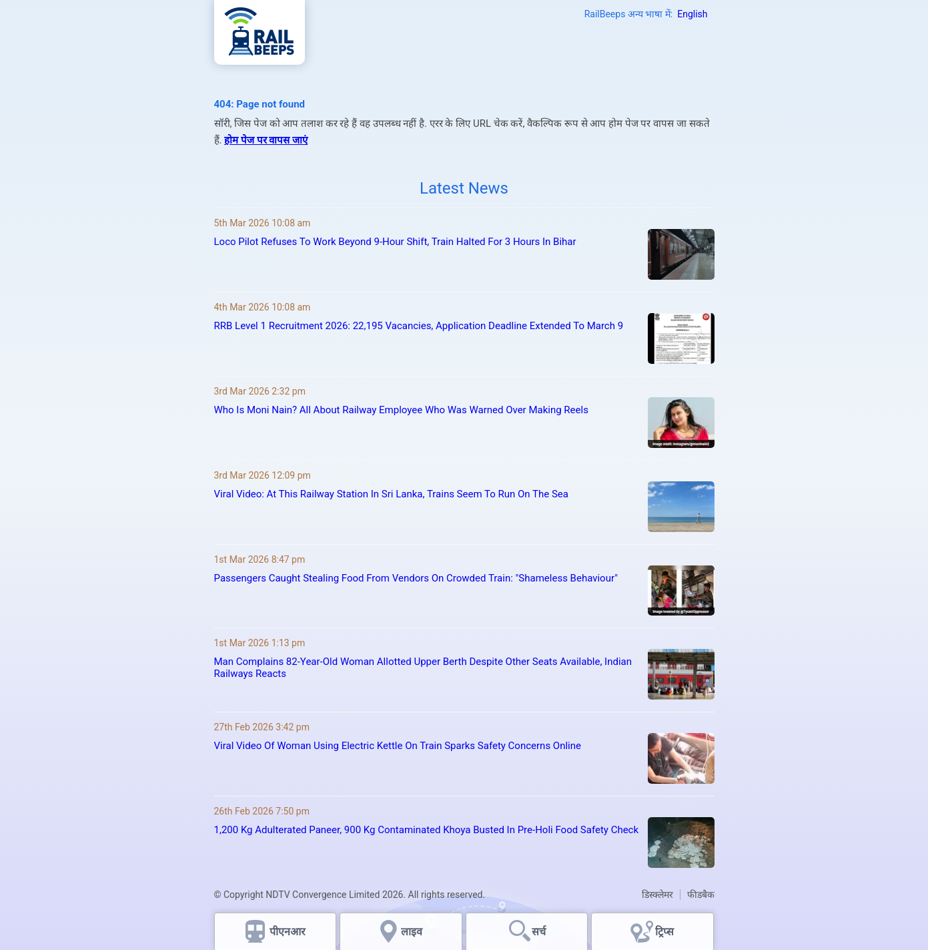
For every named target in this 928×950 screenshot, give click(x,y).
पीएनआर (288, 931)
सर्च (539, 931)
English (692, 14)
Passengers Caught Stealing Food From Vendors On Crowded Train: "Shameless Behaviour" (416, 578)
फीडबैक (701, 894)
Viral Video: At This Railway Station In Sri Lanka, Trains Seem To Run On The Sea (391, 494)
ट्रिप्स (664, 931)
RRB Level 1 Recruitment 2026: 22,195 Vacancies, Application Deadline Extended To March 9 (419, 326)
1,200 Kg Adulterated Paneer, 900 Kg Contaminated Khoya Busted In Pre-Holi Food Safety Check (426, 830)
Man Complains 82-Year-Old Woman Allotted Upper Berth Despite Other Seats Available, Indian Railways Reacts (423, 668)
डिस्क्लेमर (657, 894)
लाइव (413, 931)
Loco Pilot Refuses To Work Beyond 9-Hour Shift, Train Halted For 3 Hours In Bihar (395, 242)
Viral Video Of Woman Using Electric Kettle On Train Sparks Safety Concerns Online (397, 746)
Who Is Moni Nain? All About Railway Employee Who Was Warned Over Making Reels (401, 410)
